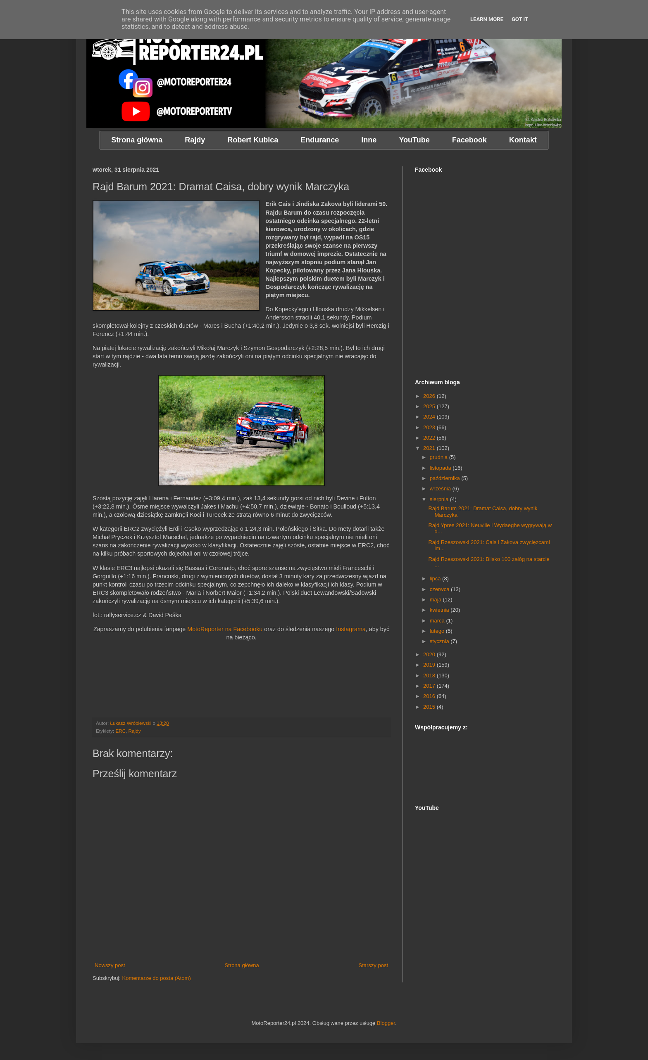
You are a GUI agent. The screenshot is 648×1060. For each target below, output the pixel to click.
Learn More (486, 19)
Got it (520, 19)
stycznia (440, 641)
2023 (430, 427)
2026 (430, 396)
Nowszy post (110, 965)
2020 (430, 654)
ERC (120, 730)
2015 (430, 707)
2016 (430, 696)
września (441, 488)
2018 (430, 675)
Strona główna (242, 965)
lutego (438, 631)
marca (438, 621)
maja (436, 599)
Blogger (386, 1023)
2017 (430, 686)
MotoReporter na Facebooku (224, 629)
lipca (436, 578)
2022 (430, 438)
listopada (441, 468)
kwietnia (440, 610)
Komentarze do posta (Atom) (156, 978)
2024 (430, 417)
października (446, 478)
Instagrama (351, 629)
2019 (430, 665)
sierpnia (440, 499)
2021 (430, 448)
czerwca (440, 589)
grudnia (439, 457)
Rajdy (135, 730)
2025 (430, 406)
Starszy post (373, 965)
